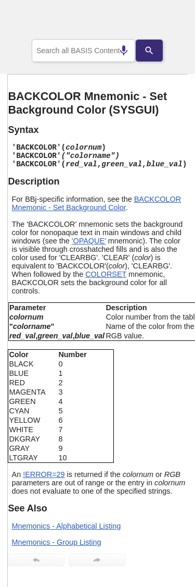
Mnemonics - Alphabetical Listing (66, 526)
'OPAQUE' (89, 241)
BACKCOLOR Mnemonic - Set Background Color (96, 203)
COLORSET (105, 274)
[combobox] (84, 50)
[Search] (157, 50)
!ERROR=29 (43, 474)
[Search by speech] (116, 50)
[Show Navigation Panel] (166, 21)
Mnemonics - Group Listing (56, 542)
